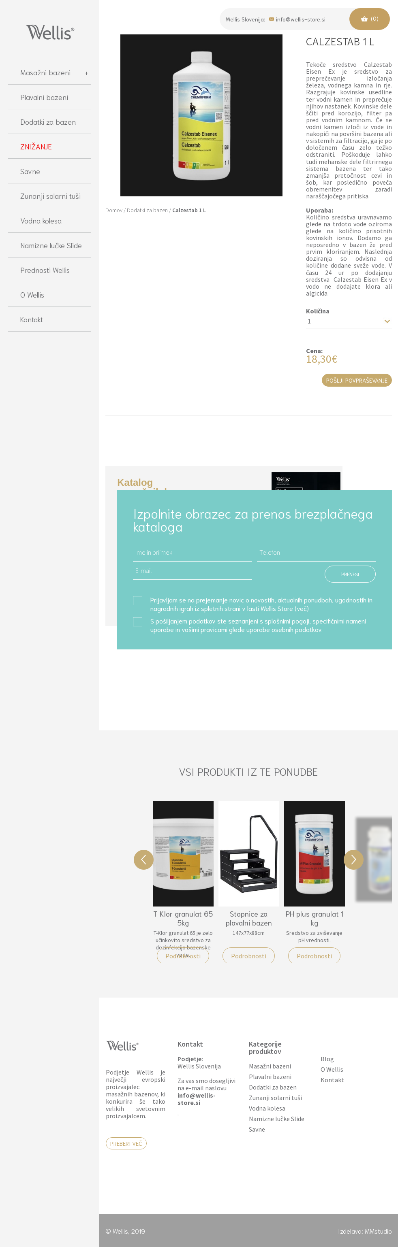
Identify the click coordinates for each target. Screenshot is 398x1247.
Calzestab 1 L (189, 210)
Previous (144, 860)
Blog (327, 1059)
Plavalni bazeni (44, 97)
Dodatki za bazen (48, 121)
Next (354, 860)
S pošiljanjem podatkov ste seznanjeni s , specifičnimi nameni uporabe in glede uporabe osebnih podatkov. (258, 624)
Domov (113, 210)
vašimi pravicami (204, 629)
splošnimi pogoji (287, 620)
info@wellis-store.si (297, 18)
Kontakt (31, 319)
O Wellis (32, 294)
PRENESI (350, 574)
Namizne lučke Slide (51, 245)
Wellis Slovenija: (245, 19)
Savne (30, 171)
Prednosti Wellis (45, 270)
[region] (49, 649)
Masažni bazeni (54, 72)
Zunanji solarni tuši (50, 195)
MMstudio (378, 1230)
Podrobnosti (183, 956)
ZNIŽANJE (36, 146)
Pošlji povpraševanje (356, 380)
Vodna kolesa (41, 220)
